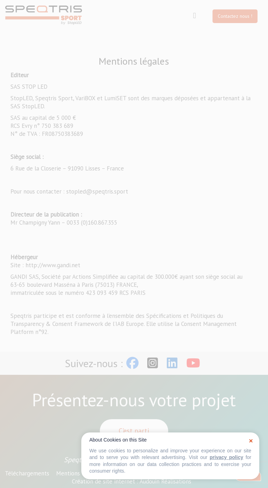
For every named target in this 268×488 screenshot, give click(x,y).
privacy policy (226, 457)
